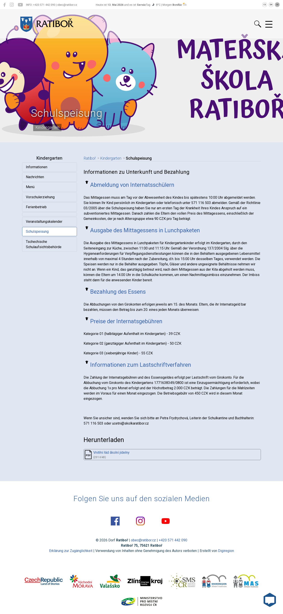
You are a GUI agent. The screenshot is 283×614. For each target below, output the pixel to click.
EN (271, 5)
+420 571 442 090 (173, 540)
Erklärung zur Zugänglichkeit (70, 551)
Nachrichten (35, 177)
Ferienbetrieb (36, 207)
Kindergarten (110, 158)
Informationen (36, 167)
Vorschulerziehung (40, 197)
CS (264, 5)
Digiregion (226, 551)
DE (277, 5)
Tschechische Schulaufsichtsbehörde (43, 244)
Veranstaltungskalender (44, 221)
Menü (30, 187)
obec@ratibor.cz (143, 540)
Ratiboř (90, 158)
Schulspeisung (37, 231)
